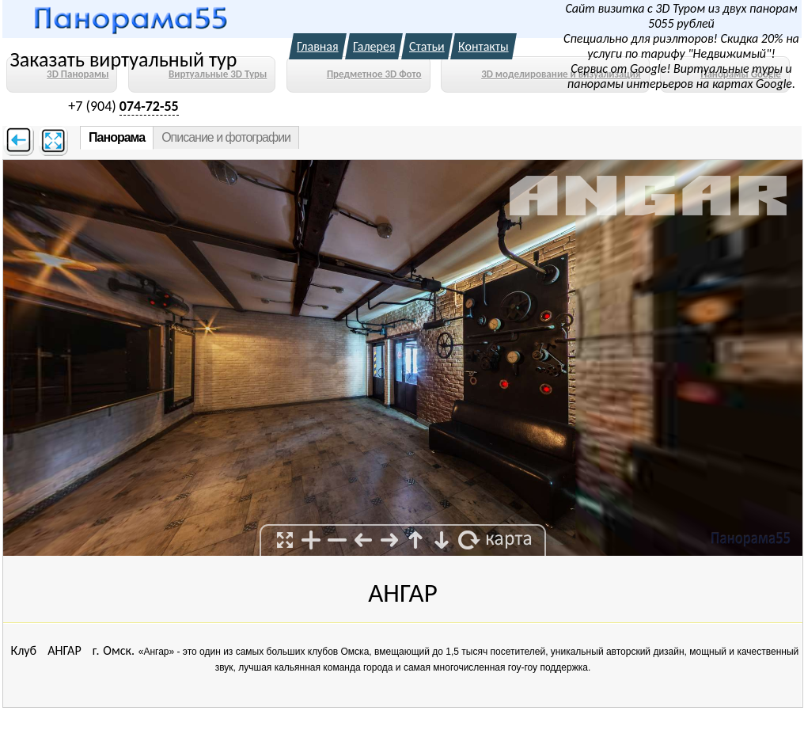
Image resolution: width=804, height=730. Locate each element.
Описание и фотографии (225, 137)
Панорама (117, 137)
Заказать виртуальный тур (123, 59)
